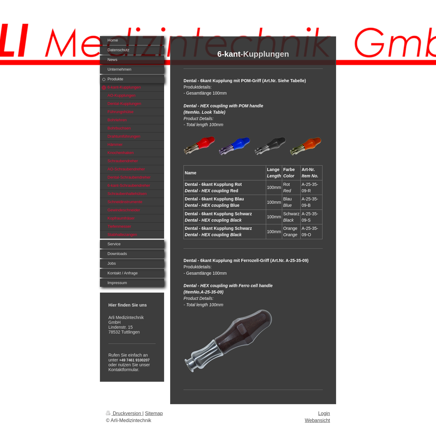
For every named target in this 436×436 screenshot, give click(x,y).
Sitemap (154, 413)
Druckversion (124, 413)
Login (324, 413)
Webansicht (317, 420)
